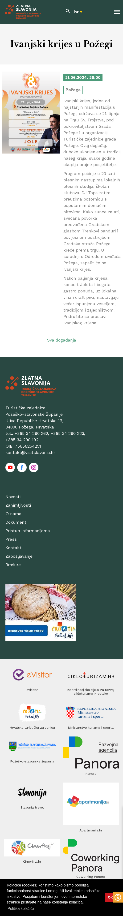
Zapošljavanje (19, 556)
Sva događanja (61, 340)
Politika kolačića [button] (21, 909)
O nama (13, 513)
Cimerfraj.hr (32, 861)
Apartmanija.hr (90, 830)
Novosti (12, 496)
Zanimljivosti (18, 505)
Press (11, 539)
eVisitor (32, 690)
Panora (90, 773)
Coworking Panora (90, 876)
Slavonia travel (32, 807)
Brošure (13, 564)
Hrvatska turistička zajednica (32, 727)
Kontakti (13, 547)
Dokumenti (16, 522)
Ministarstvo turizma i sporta (91, 727)
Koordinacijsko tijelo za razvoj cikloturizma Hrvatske (91, 691)
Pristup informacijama (27, 530)
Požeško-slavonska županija (32, 761)
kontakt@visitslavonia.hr (30, 452)
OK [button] (110, 897)
